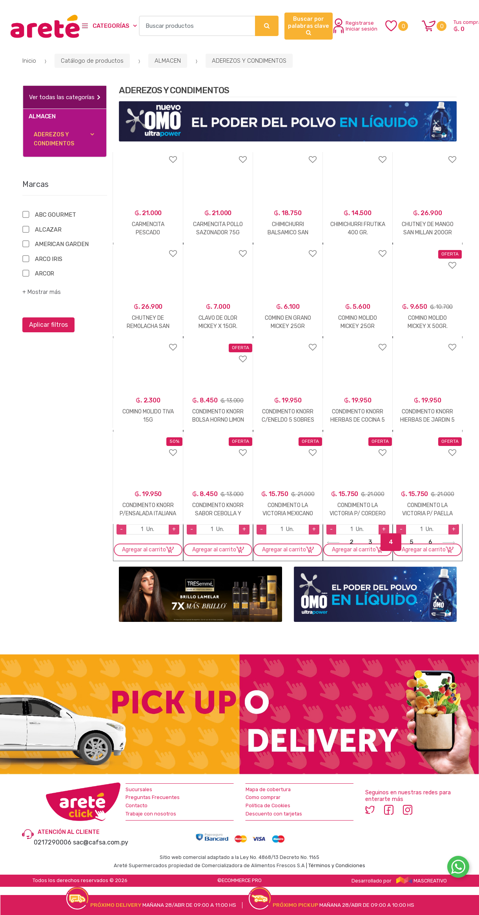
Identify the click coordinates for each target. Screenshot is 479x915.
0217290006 (52, 842)
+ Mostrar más (41, 291)
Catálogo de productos (92, 60)
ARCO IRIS (48, 259)
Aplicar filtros (48, 324)
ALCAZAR (48, 229)
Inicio (29, 60)
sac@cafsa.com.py (100, 842)
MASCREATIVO (421, 881)
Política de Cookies (268, 805)
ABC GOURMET (55, 214)
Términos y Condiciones (336, 865)
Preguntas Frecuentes (153, 797)
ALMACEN (168, 60)
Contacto (137, 805)
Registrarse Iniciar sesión (355, 25)
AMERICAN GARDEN (62, 244)
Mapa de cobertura (268, 789)
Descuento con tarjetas (274, 814)
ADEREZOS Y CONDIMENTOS (249, 60)
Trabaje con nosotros (151, 814)
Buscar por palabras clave (308, 25)
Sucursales (139, 789)
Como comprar (263, 797)
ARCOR (44, 273)
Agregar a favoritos (148, 154)
